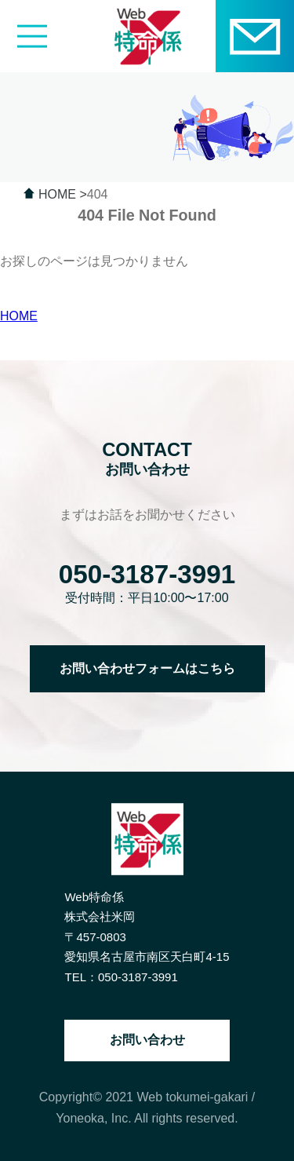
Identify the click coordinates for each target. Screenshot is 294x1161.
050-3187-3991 (147, 574)
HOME (19, 316)
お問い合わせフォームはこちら (147, 668)
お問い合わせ (147, 1039)
